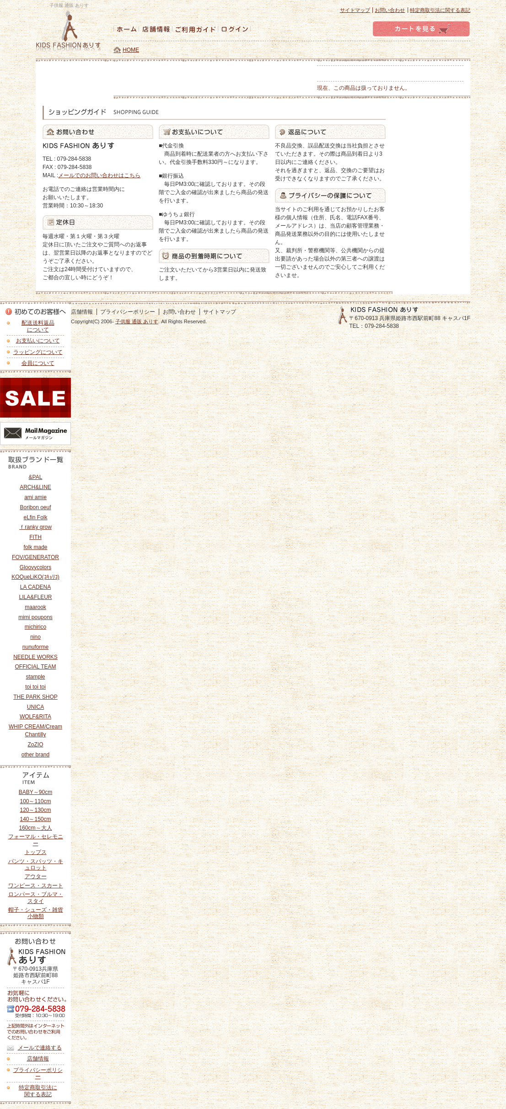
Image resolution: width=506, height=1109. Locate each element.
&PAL (36, 477)
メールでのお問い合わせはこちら (99, 175)
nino (35, 637)
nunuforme (35, 647)
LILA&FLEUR (35, 597)
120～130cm (35, 810)
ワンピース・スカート (35, 885)
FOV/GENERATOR (35, 557)
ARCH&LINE (35, 487)
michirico (35, 627)
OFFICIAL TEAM (35, 666)
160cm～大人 (35, 828)
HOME (131, 50)
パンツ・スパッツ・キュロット (35, 864)
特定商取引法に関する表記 (440, 10)
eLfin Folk (35, 517)
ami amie (35, 497)
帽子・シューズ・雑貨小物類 (35, 913)
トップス (36, 852)
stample (35, 677)
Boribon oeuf (35, 507)
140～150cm (35, 819)
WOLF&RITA (35, 716)
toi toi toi (35, 687)
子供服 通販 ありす (136, 321)
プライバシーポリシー (38, 1073)
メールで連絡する (40, 1047)
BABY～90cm (35, 792)
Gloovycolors (35, 567)
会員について (38, 363)
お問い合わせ (390, 10)
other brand (35, 754)
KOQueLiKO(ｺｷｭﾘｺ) (35, 577)
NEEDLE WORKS (35, 657)
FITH (35, 537)
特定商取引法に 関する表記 (38, 1090)
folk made (35, 547)
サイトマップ (355, 10)
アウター (36, 876)
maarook (35, 607)
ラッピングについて (38, 352)
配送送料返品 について (38, 326)
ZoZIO (35, 744)
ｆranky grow (35, 527)
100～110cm (35, 801)
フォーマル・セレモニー (35, 839)
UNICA (35, 707)
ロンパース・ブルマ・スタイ (35, 897)
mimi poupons (35, 617)
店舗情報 (38, 1058)
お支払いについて (38, 340)
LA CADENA (35, 587)
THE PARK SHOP (35, 697)
